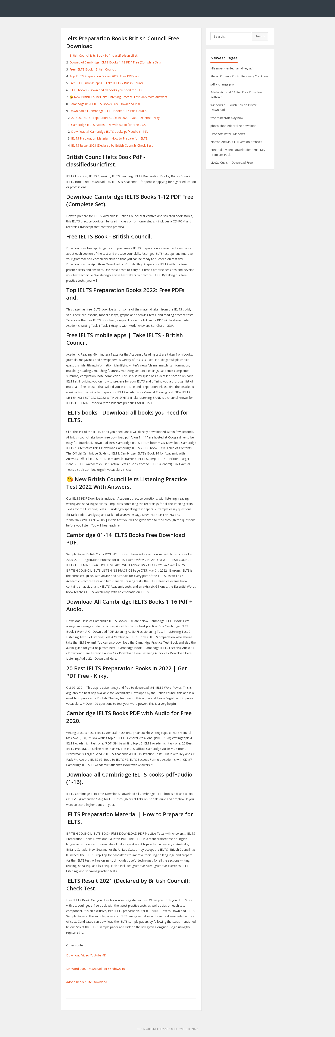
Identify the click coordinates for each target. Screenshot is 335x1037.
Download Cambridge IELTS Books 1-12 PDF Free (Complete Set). (115, 62)
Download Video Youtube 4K (86, 955)
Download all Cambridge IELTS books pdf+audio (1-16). (109, 131)
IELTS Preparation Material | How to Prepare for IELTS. (109, 138)
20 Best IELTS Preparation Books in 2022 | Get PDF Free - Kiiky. (115, 118)
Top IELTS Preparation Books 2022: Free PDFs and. (105, 76)
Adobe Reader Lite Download (86, 982)
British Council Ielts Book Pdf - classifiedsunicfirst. (103, 55)
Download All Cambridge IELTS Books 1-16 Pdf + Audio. (108, 111)
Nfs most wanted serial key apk (232, 68)
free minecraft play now (226, 118)
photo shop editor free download (233, 126)
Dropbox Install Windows (227, 134)
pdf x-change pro (222, 84)
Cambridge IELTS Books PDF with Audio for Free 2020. (109, 125)
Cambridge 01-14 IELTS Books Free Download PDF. (105, 104)
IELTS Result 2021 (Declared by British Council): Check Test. (112, 145)
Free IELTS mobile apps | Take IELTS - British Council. (106, 83)
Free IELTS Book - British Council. (92, 69)
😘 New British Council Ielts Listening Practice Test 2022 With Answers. (118, 97)
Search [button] (259, 36)
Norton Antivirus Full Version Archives (236, 142)
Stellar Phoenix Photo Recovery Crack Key (239, 76)
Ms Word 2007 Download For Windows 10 (95, 969)
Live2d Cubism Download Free (231, 162)
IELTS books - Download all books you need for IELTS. (107, 90)
